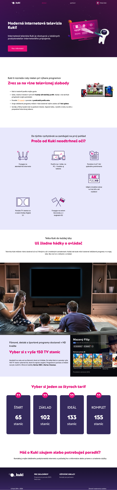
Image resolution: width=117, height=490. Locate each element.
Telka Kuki (101, 3)
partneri (73, 3)
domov (44, 3)
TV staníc (21, 100)
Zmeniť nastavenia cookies (97, 488)
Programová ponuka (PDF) (42, 477)
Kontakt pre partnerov (66, 477)
